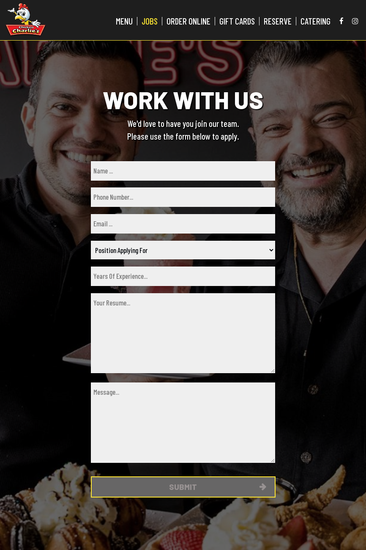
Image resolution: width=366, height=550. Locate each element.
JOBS (150, 21)
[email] (183, 224)
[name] (183, 171)
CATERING (315, 21)
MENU (124, 21)
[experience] (183, 276)
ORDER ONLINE (188, 21)
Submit (183, 487)
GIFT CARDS (237, 21)
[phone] (183, 197)
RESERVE (278, 21)
